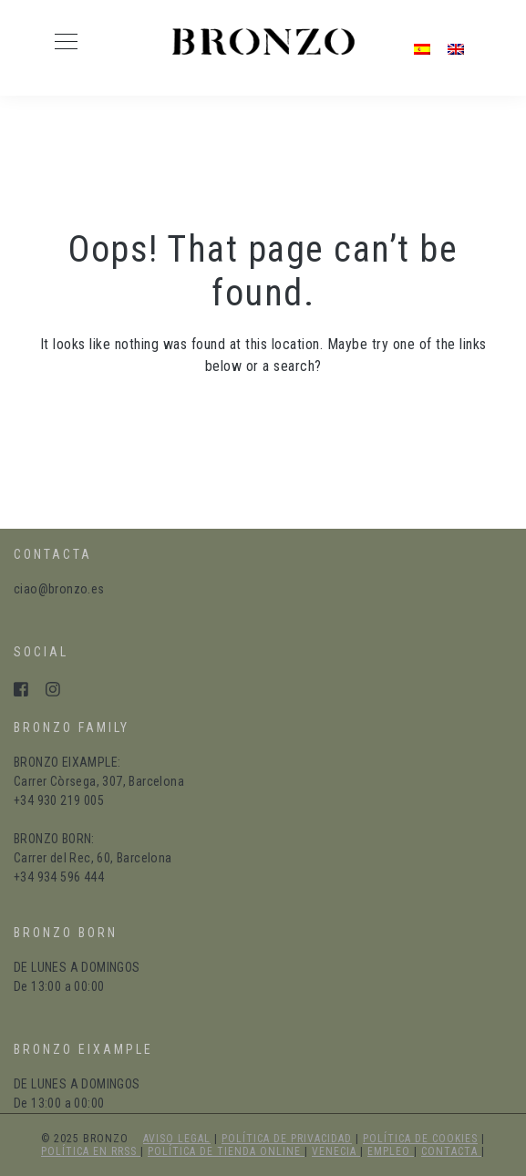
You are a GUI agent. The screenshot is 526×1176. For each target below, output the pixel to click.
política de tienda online (226, 1151)
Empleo (390, 1151)
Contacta (451, 1151)
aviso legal (177, 1138)
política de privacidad (287, 1138)
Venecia (336, 1151)
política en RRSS (90, 1151)
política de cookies (420, 1138)
